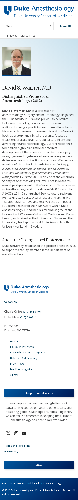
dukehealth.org (52, 483)
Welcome (15, 341)
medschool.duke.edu (14, 483)
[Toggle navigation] (65, 26)
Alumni (14, 375)
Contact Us (10, 301)
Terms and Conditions (17, 445)
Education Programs (22, 346)
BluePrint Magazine (21, 369)
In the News (17, 363)
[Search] (50, 26)
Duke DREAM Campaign (24, 358)
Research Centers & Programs (27, 352)
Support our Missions (39, 393)
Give (39, 465)
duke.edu (34, 483)
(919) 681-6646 (32, 311)
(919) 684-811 (28, 317)
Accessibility (11, 451)
